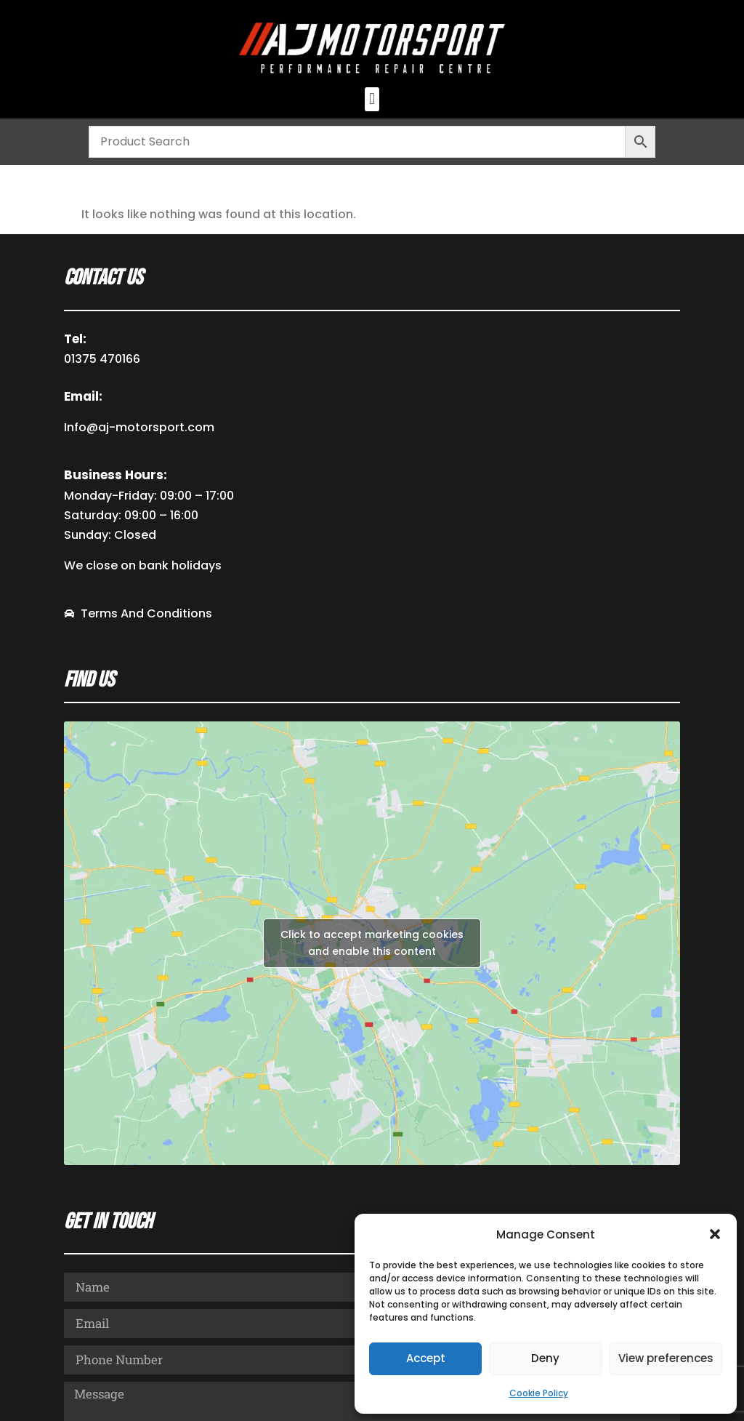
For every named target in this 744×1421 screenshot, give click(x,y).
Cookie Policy (538, 1393)
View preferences (665, 1358)
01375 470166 (102, 359)
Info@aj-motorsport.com (139, 427)
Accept (425, 1358)
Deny (545, 1358)
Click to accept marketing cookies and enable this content (372, 942)
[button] (715, 1234)
